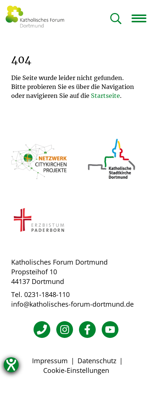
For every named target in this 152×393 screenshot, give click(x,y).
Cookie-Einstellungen (76, 370)
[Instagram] (64, 329)
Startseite (105, 95)
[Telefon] (42, 329)
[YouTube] (110, 329)
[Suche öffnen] (116, 19)
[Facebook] (87, 329)
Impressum (50, 360)
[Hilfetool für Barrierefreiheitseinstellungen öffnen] (11, 364)
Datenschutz (96, 360)
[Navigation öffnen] (142, 18)
